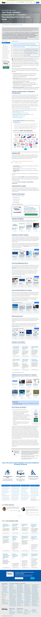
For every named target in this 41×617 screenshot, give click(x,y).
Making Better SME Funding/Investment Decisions (29, 385)
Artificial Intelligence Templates (34, 491)
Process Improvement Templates (15, 492)
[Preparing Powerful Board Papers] (15, 280)
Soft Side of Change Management (22, 309)
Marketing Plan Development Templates (6, 498)
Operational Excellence (15, 485)
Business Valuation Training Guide (22, 384)
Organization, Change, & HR (25, 485)
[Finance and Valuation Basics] (29, 225)
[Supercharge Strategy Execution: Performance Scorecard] (29, 332)
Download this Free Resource (6, 67)
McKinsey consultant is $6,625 (24, 403)
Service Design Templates (34, 591)
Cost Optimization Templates (12, 599)
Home (2, 24)
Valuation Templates (34, 603)
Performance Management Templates (6, 488)
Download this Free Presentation (31, 214)
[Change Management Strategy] (36, 306)
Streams (3, 593)
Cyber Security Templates (19, 584)
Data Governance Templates (20, 585)
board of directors (14, 267)
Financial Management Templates (34, 492)
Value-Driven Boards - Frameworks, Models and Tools (21, 284)
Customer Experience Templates (34, 494)
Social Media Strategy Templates (35, 593)
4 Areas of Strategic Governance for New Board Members (36, 284)
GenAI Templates (18, 593)
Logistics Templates (26, 585)
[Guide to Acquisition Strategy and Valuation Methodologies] (15, 225)
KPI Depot (22, 176)
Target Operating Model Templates (35, 601)
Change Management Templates (12, 593)
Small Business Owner (34, 610)
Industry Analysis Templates (20, 600)
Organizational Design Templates (25, 488)
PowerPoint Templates (4, 591)
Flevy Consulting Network (4, 594)
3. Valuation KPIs (4, 45)
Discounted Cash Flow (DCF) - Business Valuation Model (36, 229)
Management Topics (4, 599)
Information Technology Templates (35, 495)
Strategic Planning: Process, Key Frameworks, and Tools (15, 257)
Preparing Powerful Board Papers (15, 283)
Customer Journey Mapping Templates (12, 603)
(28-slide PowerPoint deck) (25, 110)
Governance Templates (19, 594)
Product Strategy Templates (27, 601)
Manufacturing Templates (27, 587)
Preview (15, 337)
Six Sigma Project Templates (35, 592)
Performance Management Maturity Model (35, 335)
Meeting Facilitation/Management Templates (27, 591)
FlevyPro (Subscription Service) (5, 592)
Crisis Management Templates (12, 601)
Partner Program (3, 601)
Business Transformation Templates (12, 592)
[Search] (12, 2)
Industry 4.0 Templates (19, 599)
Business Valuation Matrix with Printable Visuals (36, 396)
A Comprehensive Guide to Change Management (14, 310)
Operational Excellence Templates (27, 592)
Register (38, 2)
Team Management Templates (24, 498)
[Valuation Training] (15, 381)
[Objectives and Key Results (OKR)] (15, 332)
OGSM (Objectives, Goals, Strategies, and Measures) (22, 335)
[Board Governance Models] (29, 280)
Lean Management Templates (14, 495)
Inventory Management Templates (20, 603)
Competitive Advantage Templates (12, 595)
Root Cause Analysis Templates (35, 587)
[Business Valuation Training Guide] (22, 381)
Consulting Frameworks (4, 590)
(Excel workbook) (18, 111)
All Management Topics (6, 24)
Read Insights (36, 249)
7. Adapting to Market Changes (5, 50)
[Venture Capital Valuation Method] (36, 381)
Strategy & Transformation (6, 485)
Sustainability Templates (34, 600)
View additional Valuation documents (18, 117)
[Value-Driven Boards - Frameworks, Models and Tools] (22, 280)
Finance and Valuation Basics (28, 228)
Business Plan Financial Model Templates (12, 591)
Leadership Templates (23, 491)
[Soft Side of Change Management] (22, 306)
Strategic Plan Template (35, 256)
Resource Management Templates (35, 584)
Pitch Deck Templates (33, 498)
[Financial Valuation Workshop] (15, 392)
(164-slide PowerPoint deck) (19, 115)
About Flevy (31, 2)
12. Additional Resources (5, 57)
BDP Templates (3, 494)
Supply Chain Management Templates (15, 491)
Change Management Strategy (35, 310)
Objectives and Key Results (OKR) (15, 335)
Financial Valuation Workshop (14, 395)
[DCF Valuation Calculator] (29, 392)
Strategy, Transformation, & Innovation (14, 24)
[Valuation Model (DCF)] (22, 225)
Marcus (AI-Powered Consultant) (5, 600)
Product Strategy (33, 609)
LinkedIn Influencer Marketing (5, 602)
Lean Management (26, 610)
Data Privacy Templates (19, 586)
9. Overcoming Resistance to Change (6, 53)
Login (34, 2)
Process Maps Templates (27, 600)
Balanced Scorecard (14, 183)
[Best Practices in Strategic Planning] (22, 253)
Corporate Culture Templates (24, 494)
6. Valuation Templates (4, 49)
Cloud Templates (11, 594)
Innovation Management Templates (20, 602)
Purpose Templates (26, 603)
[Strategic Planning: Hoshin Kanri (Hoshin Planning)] (29, 253)
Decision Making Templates (20, 587)
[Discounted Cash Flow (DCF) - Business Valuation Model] (36, 225)
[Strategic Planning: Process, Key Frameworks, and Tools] (15, 253)
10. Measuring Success (5, 54)
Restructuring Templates (34, 585)
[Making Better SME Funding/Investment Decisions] (29, 381)
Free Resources (26, 609)
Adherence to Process (16, 168)
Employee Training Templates (24, 492)
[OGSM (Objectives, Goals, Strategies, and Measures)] (22, 332)
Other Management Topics (35, 485)
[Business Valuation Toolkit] (22, 392)
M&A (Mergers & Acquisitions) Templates (6, 495)
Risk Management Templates (35, 586)
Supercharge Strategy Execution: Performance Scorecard (29, 335)
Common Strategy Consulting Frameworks (28, 310)
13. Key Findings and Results (5, 58)
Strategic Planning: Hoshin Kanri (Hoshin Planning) (29, 257)
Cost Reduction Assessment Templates (12, 600)
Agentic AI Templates (11, 584)
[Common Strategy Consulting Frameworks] (29, 306)
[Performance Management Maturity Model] (36, 332)
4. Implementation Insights (5, 46)
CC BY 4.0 (31, 455)
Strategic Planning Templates (35, 595)
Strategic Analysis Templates (35, 594)
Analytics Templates (11, 586)
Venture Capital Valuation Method (35, 384)
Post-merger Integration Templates (15, 494)
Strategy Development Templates (5, 491)
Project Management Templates (15, 488)
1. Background (4, 42)
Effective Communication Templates (25, 495)
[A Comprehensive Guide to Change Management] (15, 306)
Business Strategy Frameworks (20, 609)
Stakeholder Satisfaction (16, 170)
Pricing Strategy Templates (5, 492)
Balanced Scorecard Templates (15, 498)
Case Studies (18, 610)
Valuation (8, 21)
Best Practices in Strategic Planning (22, 256)
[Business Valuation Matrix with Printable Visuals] (36, 392)
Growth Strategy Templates (20, 595)
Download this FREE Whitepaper (35, 421)
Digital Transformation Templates (34, 488)
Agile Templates (11, 585)
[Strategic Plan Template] (36, 253)
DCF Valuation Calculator (28, 395)
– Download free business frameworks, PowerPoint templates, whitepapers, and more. (20, 0)
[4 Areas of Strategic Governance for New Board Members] (36, 280)
